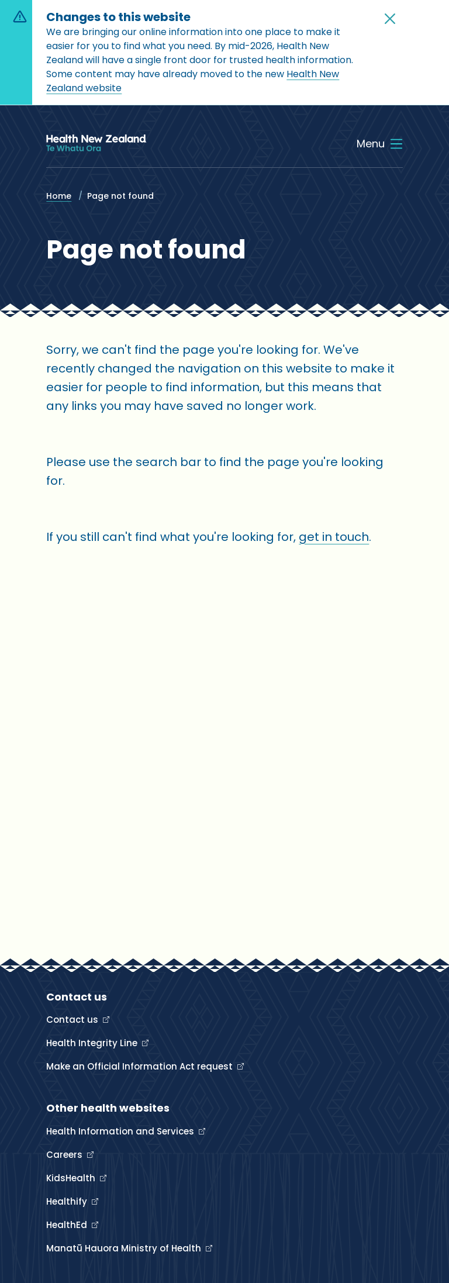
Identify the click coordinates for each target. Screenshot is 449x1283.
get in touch (334, 537)
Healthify (67, 1201)
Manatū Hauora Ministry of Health (124, 1248)
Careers (65, 1155)
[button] (390, 19)
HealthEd (67, 1225)
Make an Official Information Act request (140, 1066)
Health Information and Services (121, 1131)
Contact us (73, 1019)
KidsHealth (72, 1178)
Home (58, 196)
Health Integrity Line (93, 1043)
